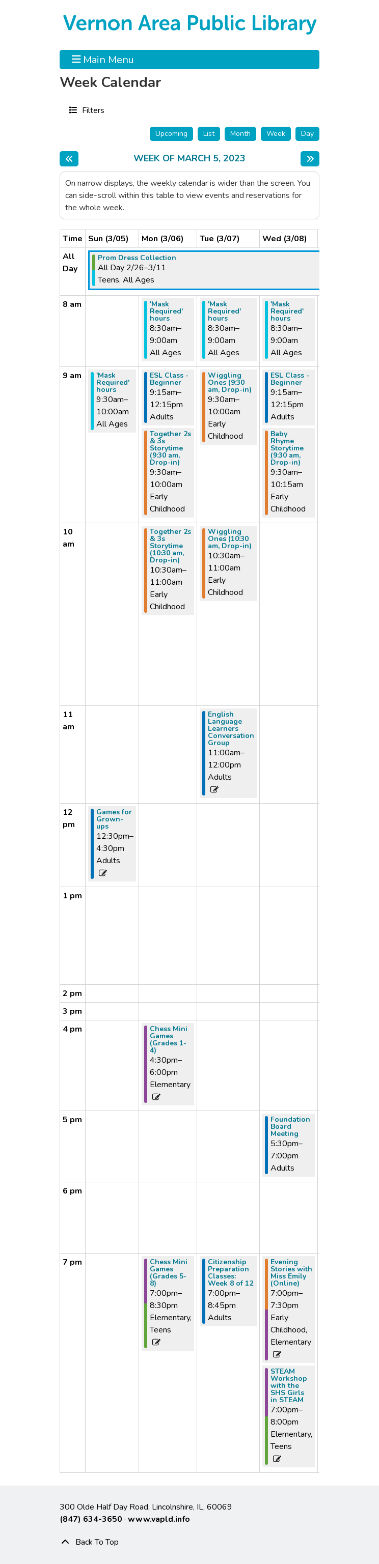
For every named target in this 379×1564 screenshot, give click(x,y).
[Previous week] (69, 158)
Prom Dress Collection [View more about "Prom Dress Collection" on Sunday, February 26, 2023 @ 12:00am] (137, 258)
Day (307, 133)
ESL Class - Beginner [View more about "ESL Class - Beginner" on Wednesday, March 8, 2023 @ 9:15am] (289, 379)
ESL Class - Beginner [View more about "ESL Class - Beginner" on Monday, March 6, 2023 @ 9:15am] (169, 379)
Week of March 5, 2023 (189, 158)
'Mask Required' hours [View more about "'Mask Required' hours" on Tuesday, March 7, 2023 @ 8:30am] (224, 311)
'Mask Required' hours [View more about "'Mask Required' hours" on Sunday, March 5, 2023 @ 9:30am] (112, 382)
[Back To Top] (189, 1542)
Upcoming (171, 133)
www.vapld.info (159, 1519)
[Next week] (310, 158)
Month (240, 133)
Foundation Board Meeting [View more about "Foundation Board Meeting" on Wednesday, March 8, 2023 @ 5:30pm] (290, 1127)
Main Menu (103, 59)
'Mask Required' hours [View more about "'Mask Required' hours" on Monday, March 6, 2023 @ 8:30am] (166, 311)
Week (275, 133)
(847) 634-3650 (91, 1519)
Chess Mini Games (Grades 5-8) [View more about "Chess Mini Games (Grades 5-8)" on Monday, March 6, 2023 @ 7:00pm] (168, 1273)
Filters (91, 110)
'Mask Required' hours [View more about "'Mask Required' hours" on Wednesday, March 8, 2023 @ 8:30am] (287, 311)
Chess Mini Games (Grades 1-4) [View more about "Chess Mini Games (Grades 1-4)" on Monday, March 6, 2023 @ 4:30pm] (168, 1040)
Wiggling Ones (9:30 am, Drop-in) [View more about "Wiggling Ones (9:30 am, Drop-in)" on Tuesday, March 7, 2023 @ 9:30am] (230, 382)
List (208, 133)
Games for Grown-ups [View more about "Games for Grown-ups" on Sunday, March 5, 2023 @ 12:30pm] (114, 819)
